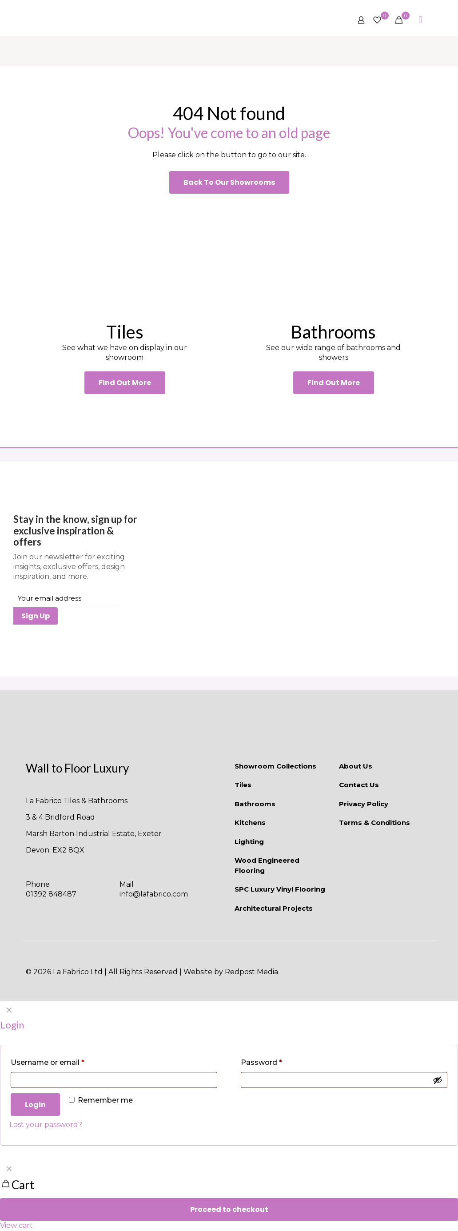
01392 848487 (51, 894)
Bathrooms (255, 804)
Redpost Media (251, 972)
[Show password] (437, 1080)
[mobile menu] (420, 20)
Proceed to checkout (229, 1209)
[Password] (344, 1080)
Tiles (243, 785)
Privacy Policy (363, 804)
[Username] (114, 1080)
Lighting (249, 841)
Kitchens (250, 822)
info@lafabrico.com (153, 894)
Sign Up (35, 616)
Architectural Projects (274, 908)
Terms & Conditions (374, 822)
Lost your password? (45, 1124)
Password (261, 1062)
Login (35, 1105)
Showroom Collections (275, 766)
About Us (355, 766)
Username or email (47, 1062)
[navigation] (229, 1195)
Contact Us (359, 785)
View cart (16, 1225)
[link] (125, 257)
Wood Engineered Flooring (267, 865)
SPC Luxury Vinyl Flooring (280, 889)
